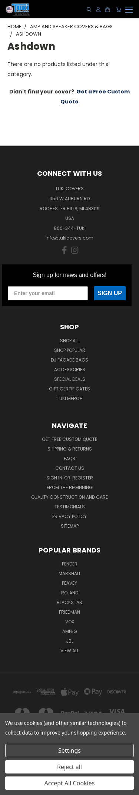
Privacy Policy (69, 516)
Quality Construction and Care (69, 497)
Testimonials (69, 507)
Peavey (69, 583)
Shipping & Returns (69, 449)
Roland (69, 593)
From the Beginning (70, 487)
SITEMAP (70, 526)
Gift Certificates (69, 389)
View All (69, 650)
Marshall (70, 573)
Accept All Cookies (69, 783)
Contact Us (69, 468)
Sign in (54, 478)
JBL (69, 641)
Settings (69, 750)
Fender (69, 564)
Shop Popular (69, 350)
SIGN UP (109, 293)
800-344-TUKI (70, 228)
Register (82, 478)
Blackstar (69, 602)
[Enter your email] (48, 293)
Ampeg (69, 631)
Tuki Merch (70, 398)
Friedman (69, 612)
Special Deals (69, 379)
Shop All (69, 340)
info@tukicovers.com (69, 238)
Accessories (69, 369)
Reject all (69, 767)
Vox (69, 621)
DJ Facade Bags (69, 360)
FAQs (69, 458)
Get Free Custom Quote (69, 439)
